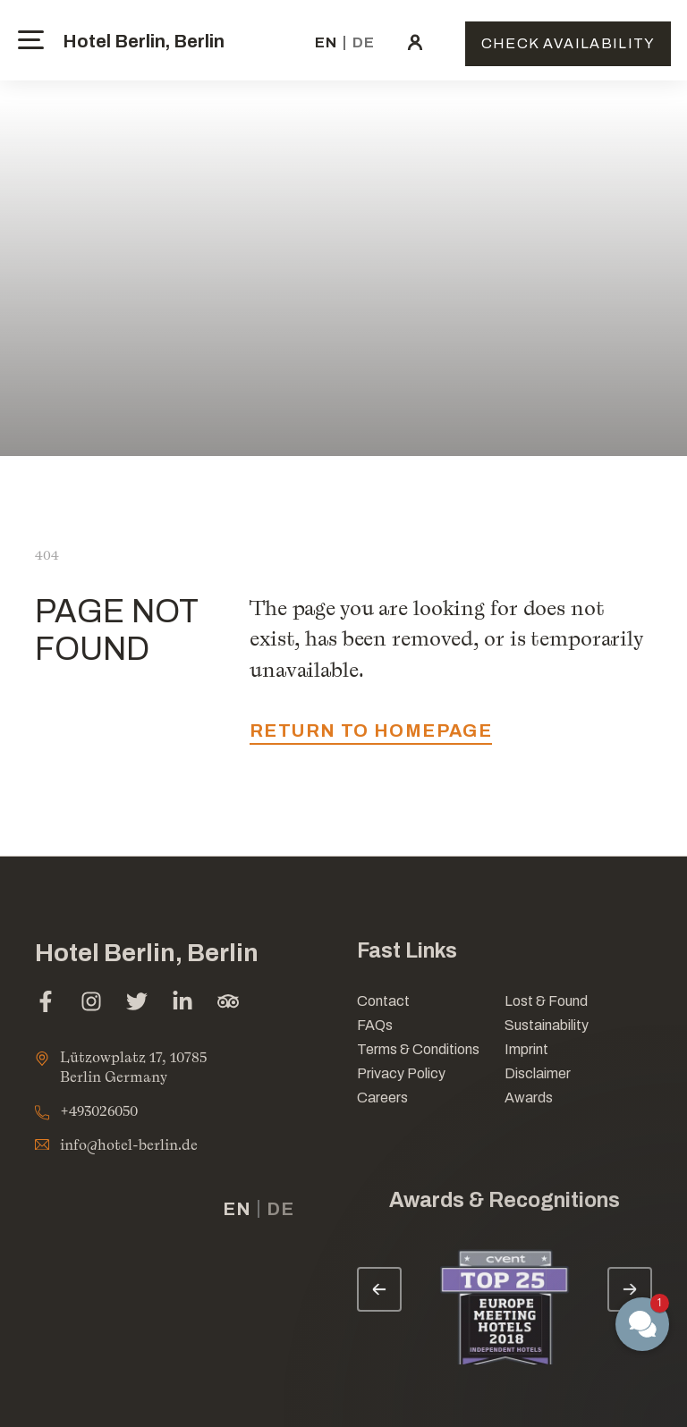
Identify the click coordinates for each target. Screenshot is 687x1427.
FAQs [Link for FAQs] (375, 1025)
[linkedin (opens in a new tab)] (182, 1004)
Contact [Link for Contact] (383, 1001)
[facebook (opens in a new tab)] (45, 1004)
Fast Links (407, 951)
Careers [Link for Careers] (382, 1097)
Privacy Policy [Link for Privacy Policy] (401, 1073)
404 (47, 554)
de (363, 42)
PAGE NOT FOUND (117, 630)
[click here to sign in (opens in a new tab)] (415, 42)
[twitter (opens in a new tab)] (137, 1004)
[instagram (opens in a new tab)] (91, 1004)
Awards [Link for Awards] (529, 1097)
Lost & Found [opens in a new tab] (546, 1001)
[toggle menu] (31, 40)
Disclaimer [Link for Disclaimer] (538, 1073)
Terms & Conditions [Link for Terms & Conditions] (418, 1049)
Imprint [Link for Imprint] (526, 1049)
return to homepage (371, 730)
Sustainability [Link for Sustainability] (547, 1025)
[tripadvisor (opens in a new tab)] (228, 1004)
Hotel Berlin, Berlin (144, 41)
